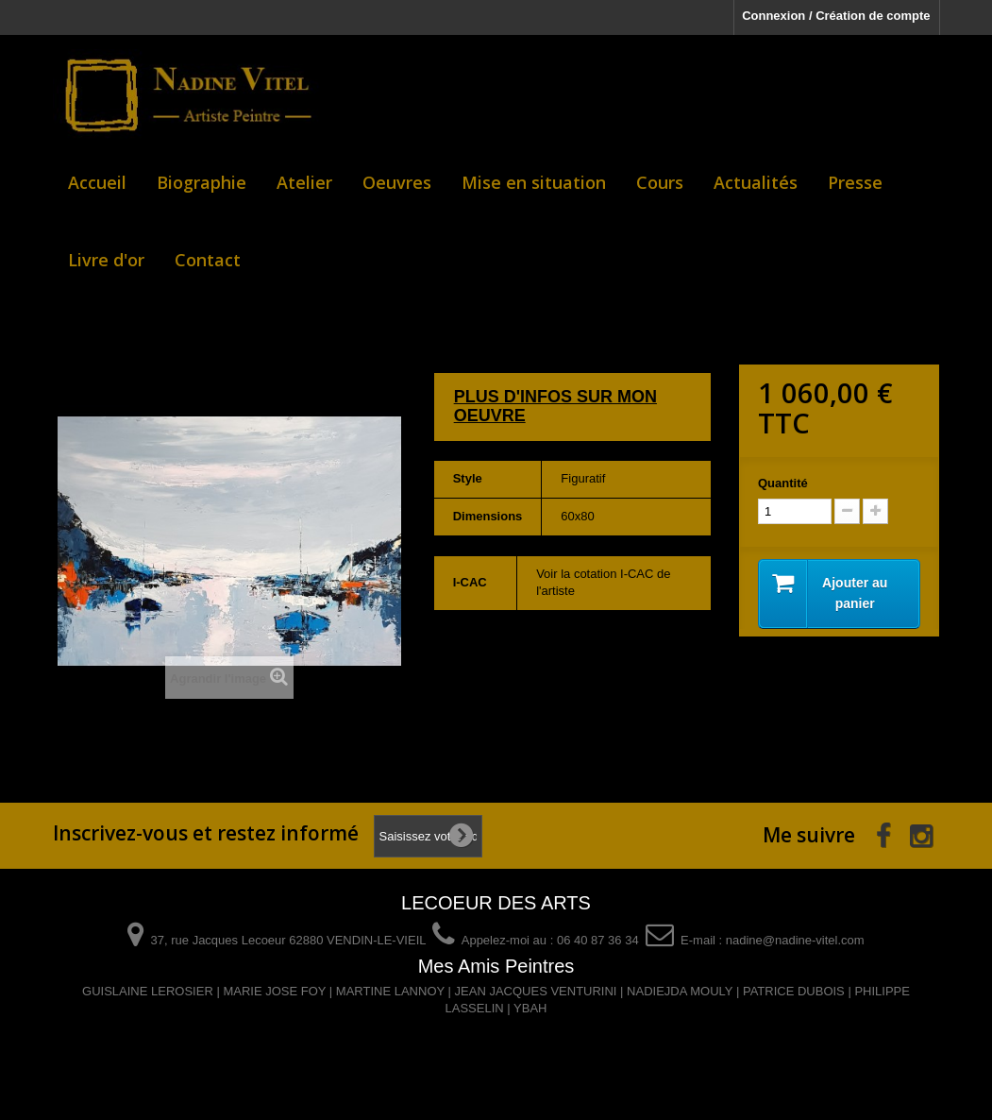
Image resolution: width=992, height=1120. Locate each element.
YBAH (529, 1008)
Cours (659, 182)
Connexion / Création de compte (836, 15)
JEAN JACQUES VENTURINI (536, 991)
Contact (208, 259)
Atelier (304, 182)
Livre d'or (106, 259)
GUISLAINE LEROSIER (147, 991)
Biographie (201, 182)
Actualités (756, 182)
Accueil (97, 182)
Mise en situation (534, 182)
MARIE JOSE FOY (274, 991)
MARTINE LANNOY (390, 991)
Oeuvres (396, 182)
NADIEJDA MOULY (679, 991)
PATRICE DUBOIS (794, 991)
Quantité (783, 483)
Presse (855, 182)
